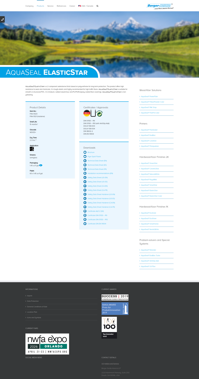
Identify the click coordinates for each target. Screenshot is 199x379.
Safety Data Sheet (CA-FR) (97, 190)
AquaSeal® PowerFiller (149, 96)
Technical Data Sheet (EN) (97, 160)
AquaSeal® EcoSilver (148, 218)
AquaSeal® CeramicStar (150, 168)
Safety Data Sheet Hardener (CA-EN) (101, 202)
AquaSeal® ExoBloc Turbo (150, 255)
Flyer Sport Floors (94, 156)
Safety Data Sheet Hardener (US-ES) (101, 198)
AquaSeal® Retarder (148, 250)
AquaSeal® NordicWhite (150, 229)
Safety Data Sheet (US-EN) (98, 177)
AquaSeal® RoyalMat (149, 179)
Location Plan (32, 312)
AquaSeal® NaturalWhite (150, 174)
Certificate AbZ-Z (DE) (96, 211)
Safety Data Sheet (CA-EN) (98, 186)
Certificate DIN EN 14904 (97, 223)
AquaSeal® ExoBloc (148, 135)
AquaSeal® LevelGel (148, 140)
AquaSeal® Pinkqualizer (150, 146)
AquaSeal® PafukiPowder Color (152, 102)
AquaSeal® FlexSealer (149, 130)
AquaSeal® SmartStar (149, 185)
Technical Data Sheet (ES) (97, 165)
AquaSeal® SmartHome (149, 224)
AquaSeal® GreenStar (149, 163)
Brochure (91, 152)
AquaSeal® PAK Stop (148, 107)
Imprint (29, 295)
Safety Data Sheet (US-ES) (97, 181)
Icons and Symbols (34, 317)
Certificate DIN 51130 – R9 (97, 215)
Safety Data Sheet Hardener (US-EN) (101, 194)
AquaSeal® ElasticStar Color (151, 196)
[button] (97, 5)
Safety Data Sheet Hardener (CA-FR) (101, 207)
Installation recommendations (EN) (100, 173)
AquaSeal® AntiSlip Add (150, 261)
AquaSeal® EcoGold (148, 213)
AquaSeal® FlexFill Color (150, 112)
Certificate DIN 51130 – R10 (98, 219)
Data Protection (33, 301)
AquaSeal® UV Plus (148, 266)
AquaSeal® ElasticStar (149, 190)
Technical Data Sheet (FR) (97, 169)
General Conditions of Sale (37, 306)
